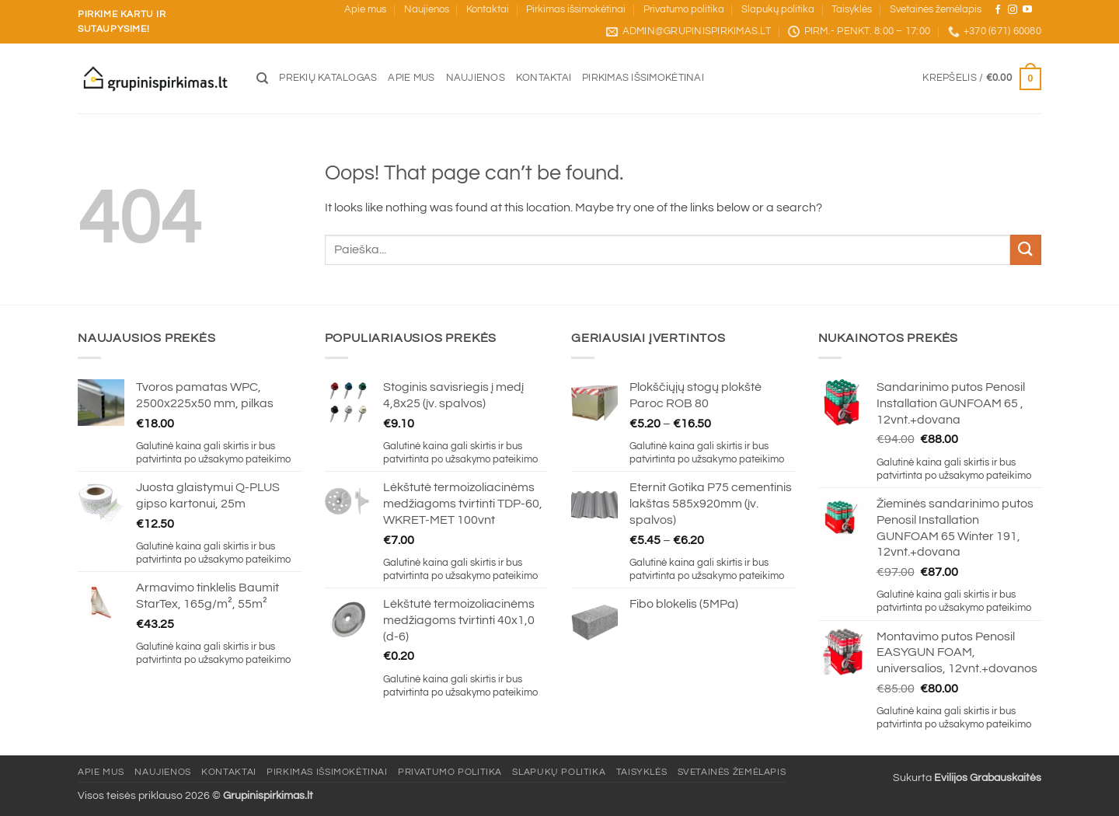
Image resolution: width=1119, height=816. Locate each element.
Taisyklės (851, 10)
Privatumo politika (683, 10)
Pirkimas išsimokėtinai (576, 10)
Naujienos (426, 10)
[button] (981, 79)
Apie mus (365, 10)
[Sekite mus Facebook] (997, 10)
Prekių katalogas (328, 78)
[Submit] (1025, 250)
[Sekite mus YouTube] (1027, 10)
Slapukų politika (777, 10)
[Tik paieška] (262, 78)
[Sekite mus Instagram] (1012, 10)
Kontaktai (487, 10)
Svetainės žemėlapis (935, 10)
